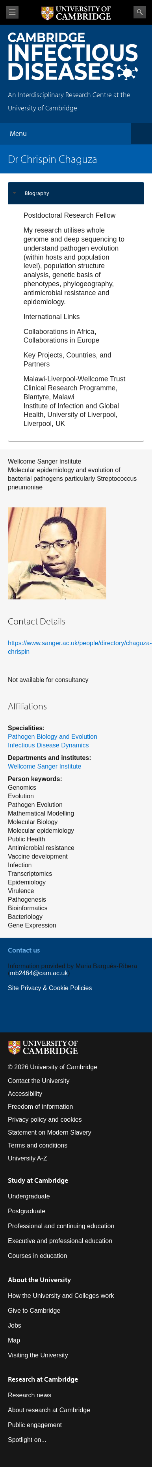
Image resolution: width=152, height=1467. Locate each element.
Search (139, 12)
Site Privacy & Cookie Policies (50, 988)
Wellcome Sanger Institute (44, 766)
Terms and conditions (37, 1145)
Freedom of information (40, 1106)
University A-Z (27, 1158)
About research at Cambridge (49, 1410)
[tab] (76, 193)
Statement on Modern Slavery (49, 1132)
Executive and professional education (60, 1241)
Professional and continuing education (61, 1226)
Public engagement (35, 1425)
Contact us (24, 950)
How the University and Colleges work (61, 1295)
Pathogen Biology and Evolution (52, 736)
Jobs (14, 1325)
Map (14, 1340)
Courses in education (37, 1255)
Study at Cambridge (38, 1180)
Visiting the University (38, 1355)
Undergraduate (29, 1196)
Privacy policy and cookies (45, 1119)
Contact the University (39, 1080)
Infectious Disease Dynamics (48, 745)
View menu (12, 12)
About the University (39, 1279)
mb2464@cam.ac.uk (39, 973)
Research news (29, 1395)
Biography (37, 193)
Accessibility (25, 1093)
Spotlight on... (27, 1439)
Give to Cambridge (34, 1310)
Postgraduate (26, 1211)
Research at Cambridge (43, 1379)
